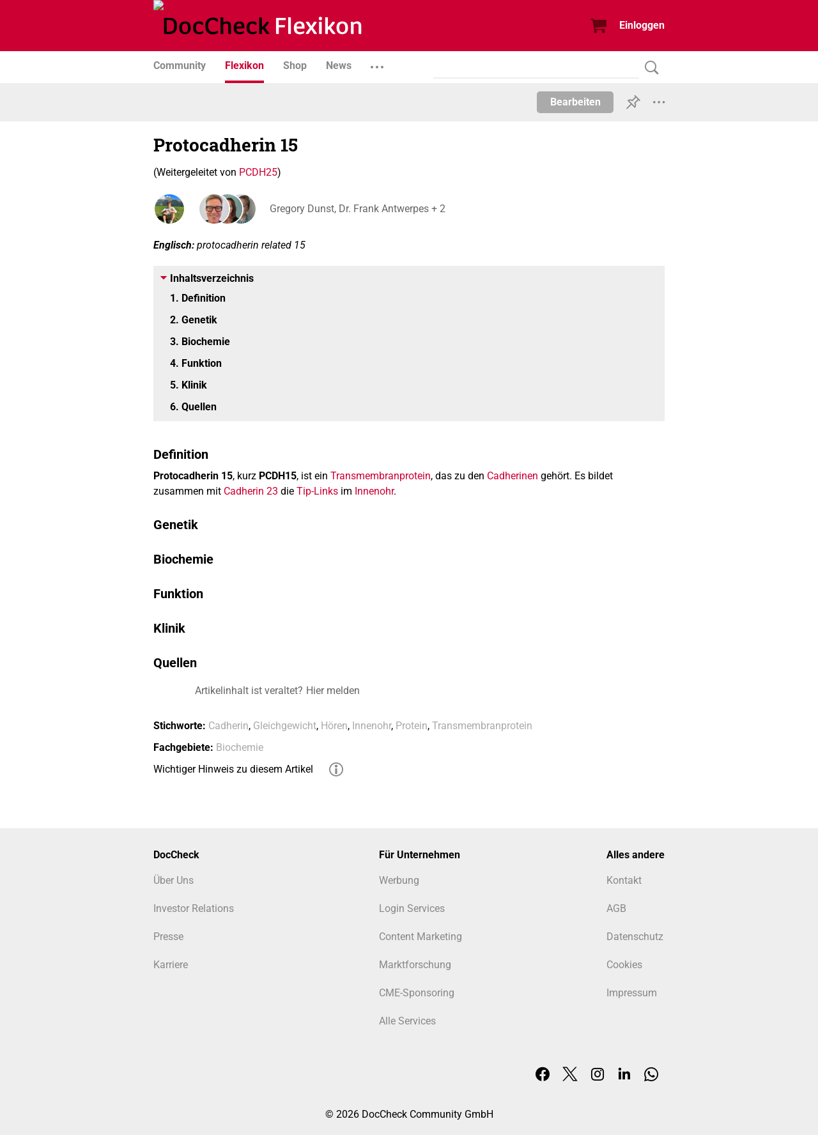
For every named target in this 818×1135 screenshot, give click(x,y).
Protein (412, 726)
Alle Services (407, 1021)
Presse (168, 936)
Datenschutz (634, 936)
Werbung (399, 880)
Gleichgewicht (284, 726)
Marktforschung (415, 965)
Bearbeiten (575, 102)
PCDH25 (258, 172)
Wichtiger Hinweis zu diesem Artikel (233, 769)
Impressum (631, 993)
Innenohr (374, 491)
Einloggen (642, 25)
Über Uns (173, 880)
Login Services (412, 908)
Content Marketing (420, 936)
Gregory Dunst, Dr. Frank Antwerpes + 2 (356, 209)
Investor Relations (193, 908)
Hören (334, 726)
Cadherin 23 (251, 491)
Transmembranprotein (380, 476)
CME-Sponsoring (416, 993)
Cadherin (228, 726)
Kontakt (624, 880)
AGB (616, 908)
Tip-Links (317, 491)
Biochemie (239, 747)
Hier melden (333, 690)
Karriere (170, 965)
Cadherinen (512, 476)
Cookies (624, 965)
